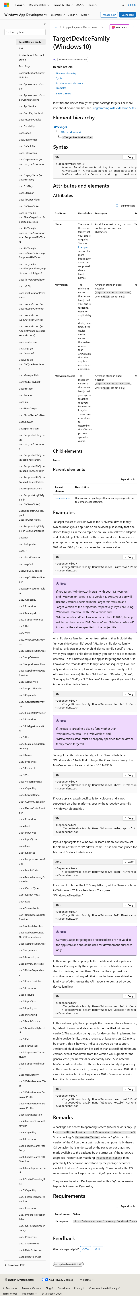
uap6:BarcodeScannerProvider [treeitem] (32, 1124)
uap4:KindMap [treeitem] (27, 852)
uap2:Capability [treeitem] (27, 599)
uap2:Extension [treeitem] (27, 606)
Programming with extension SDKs (114, 108)
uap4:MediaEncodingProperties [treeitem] (32, 879)
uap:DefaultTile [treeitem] (27, 146)
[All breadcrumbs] (56, 27)
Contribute (64, 1288)
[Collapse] (44, 24)
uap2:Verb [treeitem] (24, 633)
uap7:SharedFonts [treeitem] (29, 1243)
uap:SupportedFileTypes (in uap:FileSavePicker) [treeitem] (32, 480)
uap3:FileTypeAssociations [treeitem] (32, 728)
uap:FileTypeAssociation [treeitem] (32, 279)
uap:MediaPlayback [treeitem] (29, 382)
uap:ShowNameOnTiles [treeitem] (32, 415)
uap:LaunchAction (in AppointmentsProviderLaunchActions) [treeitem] (32, 330)
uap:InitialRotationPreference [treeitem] (32, 295)
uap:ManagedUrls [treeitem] (29, 375)
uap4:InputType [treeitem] (27, 832)
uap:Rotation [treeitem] (26, 395)
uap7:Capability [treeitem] (27, 1190)
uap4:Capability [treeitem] (27, 788)
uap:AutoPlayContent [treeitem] (31, 113)
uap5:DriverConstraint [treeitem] (31, 963)
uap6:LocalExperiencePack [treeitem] (32, 1170)
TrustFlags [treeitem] (24, 66)
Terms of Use (10, 1293)
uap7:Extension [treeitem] (27, 1208)
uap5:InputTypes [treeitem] (28, 1008)
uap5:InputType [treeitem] (27, 1001)
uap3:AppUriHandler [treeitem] (30, 688)
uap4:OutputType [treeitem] (28, 888)
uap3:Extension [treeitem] (27, 719)
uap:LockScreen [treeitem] (28, 342)
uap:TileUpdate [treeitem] (27, 544)
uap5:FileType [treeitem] (26, 994)
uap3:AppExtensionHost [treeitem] (32, 664)
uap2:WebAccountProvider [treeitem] (32, 642)
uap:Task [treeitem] (23, 537)
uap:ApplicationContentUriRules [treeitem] (32, 75)
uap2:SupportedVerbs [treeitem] (31, 619)
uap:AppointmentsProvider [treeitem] (32, 86)
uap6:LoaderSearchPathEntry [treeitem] (32, 1148)
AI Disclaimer (10, 1288)
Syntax (59, 78)
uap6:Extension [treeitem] (27, 1139)
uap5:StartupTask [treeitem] (28, 1045)
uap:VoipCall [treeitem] (26, 564)
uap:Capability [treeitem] (27, 126)
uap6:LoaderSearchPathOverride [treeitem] (32, 1159)
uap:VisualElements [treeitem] (29, 557)
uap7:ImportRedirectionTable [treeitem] (32, 1217)
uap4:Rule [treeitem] (24, 901)
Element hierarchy (66, 73)
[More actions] (134, 27)
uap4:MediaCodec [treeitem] (29, 870)
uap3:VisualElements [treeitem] (30, 781)
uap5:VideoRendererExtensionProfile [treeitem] (32, 1095)
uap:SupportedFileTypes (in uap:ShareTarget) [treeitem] (32, 457)
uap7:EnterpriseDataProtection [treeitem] (32, 1199)
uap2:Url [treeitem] (23, 626)
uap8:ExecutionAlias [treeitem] (30, 1256)
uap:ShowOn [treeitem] (26, 421)
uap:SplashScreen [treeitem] (29, 428)
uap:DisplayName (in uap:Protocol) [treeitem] (30, 177)
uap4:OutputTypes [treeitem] (29, 894)
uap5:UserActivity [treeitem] (29, 1074)
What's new (109, 14)
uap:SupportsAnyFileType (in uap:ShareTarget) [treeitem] (31, 529)
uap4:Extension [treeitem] (27, 819)
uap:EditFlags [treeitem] (26, 186)
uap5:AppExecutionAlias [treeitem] (32, 943)
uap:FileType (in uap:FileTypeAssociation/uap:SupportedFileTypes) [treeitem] (32, 235)
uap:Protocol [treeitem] (26, 388)
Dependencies (62, 498)
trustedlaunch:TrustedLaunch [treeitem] (31, 57)
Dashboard (127, 14)
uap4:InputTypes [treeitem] (28, 839)
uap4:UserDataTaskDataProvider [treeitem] (32, 917)
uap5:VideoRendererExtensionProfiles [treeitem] (32, 1106)
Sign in (132, 4)
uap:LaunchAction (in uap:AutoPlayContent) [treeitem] (31, 306)
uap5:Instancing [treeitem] (28, 1014)
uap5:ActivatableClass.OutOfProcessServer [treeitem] (31, 935)
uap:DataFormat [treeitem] (28, 139)
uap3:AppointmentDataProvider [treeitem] (32, 673)
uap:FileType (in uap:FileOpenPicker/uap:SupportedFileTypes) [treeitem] (32, 268)
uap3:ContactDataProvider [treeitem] (32, 704)
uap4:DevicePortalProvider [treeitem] (32, 810)
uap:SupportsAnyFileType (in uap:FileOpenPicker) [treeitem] (31, 515)
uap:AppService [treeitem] (27, 106)
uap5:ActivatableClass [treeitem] (31, 926)
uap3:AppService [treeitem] (28, 681)
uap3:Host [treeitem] (24, 737)
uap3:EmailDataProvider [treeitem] (32, 713)
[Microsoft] (6, 5)
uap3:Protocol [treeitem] (27, 768)
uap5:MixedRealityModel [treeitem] (31, 1030)
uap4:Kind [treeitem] (24, 846)
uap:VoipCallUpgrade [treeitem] (30, 570)
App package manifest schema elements (82, 27)
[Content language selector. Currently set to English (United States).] (19, 1280)
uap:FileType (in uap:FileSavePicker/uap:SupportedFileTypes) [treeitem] (32, 253)
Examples (61, 87)
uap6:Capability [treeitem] (27, 1132)
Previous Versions (31, 1288)
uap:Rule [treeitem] (23, 402)
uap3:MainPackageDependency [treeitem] (32, 746)
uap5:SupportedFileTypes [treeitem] (31, 1066)
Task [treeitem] (21, 48)
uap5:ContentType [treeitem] (29, 957)
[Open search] (123, 5)
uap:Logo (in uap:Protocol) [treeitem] (26, 351)
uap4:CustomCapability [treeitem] (32, 801)
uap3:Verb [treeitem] (24, 775)
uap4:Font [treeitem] (24, 826)
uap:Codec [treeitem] (25, 133)
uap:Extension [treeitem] (26, 192)
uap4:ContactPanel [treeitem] (29, 795)
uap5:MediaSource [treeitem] (29, 1021)
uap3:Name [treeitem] (25, 755)
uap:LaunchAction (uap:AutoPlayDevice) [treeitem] (31, 317)
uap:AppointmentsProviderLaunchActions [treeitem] (32, 97)
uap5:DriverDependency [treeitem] (32, 972)
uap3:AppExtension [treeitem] (29, 657)
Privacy (78, 1288)
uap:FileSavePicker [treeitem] (29, 206)
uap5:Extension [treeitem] (27, 988)
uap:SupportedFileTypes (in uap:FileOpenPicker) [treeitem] (32, 468)
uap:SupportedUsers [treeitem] (30, 488)
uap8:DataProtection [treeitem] (30, 1250)
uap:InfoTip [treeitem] (25, 286)
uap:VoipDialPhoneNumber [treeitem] (32, 580)
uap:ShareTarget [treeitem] (28, 408)
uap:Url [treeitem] (23, 550)
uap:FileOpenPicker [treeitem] (29, 199)
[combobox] (25, 32)
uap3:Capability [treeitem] (27, 695)
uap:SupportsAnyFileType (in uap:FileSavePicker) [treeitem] (31, 499)
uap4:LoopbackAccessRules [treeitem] (32, 861)
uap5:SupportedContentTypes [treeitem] (32, 1055)
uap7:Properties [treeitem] (27, 1237)
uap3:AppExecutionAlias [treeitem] (32, 650)
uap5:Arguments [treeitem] (28, 950)
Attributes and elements (69, 83)
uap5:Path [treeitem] (24, 1039)
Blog (48, 1288)
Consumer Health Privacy (103, 1288)
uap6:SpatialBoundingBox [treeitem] (32, 1181)
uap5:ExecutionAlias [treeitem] (30, 981)
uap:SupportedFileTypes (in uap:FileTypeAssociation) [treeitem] (32, 441)
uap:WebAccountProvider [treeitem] (32, 591)
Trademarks (28, 1293)
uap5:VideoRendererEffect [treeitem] (32, 1083)
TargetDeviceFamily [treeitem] (30, 42)
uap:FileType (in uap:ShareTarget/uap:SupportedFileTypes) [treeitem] (32, 217)
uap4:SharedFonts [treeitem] (29, 908)
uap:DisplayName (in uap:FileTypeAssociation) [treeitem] (32, 164)
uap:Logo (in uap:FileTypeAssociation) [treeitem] (32, 364)
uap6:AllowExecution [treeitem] (30, 1114)
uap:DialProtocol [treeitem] (28, 153)
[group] (95, 169)
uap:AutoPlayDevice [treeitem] (30, 119)
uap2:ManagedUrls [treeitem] (29, 613)
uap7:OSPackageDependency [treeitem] (32, 1228)
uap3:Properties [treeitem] (27, 761)
